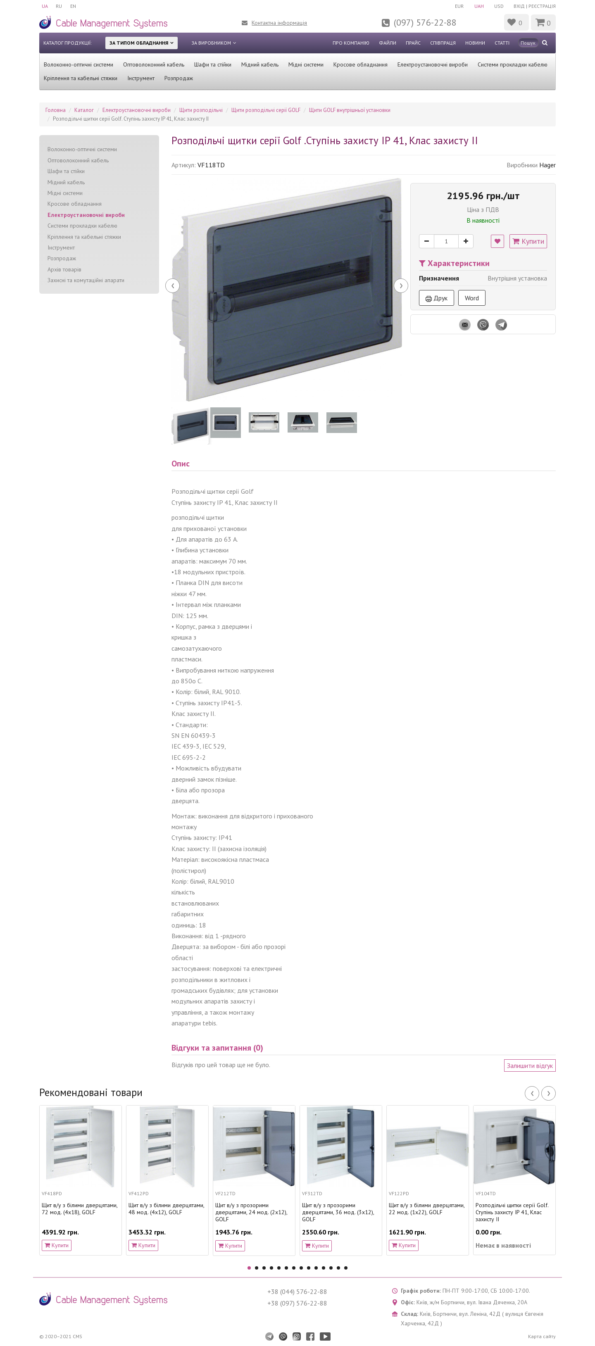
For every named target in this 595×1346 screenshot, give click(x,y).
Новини (475, 43)
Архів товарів (64, 269)
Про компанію (351, 43)
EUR (458, 6)
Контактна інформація (279, 22)
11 (323, 1268)
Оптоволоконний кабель (153, 64)
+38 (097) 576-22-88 (297, 1303)
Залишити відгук (530, 1065)
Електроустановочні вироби (432, 64)
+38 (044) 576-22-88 (297, 1291)
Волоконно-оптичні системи (78, 64)
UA (45, 6)
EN (73, 6)
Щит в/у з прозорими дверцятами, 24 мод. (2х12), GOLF (251, 1212)
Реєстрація (542, 6)
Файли (387, 43)
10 (316, 1268)
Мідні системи (306, 64)
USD (498, 6)
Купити (528, 241)
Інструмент (141, 78)
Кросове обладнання (360, 64)
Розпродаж (178, 78)
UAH (478, 6)
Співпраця (443, 43)
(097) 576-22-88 (425, 22)
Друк (436, 298)
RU (59, 6)
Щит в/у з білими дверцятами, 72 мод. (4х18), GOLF (79, 1209)
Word (472, 298)
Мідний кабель (259, 64)
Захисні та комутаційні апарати (86, 280)
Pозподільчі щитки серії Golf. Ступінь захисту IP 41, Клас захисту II (512, 1212)
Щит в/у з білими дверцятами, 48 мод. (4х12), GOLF (166, 1209)
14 (345, 1268)
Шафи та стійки (212, 64)
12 (331, 1268)
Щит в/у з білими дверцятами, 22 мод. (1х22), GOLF (426, 1209)
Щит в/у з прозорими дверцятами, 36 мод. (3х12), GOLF (338, 1212)
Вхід (519, 6)
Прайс (413, 43)
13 (338, 1268)
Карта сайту (542, 1336)
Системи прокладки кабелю (512, 64)
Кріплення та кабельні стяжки (80, 78)
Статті (502, 43)
